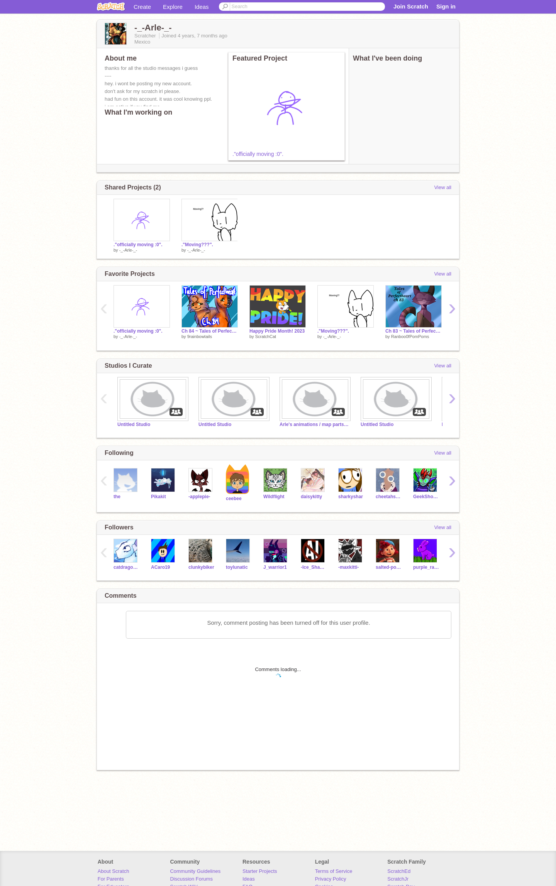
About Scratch (113, 871)
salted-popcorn (389, 567)
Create (142, 6)
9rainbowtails (199, 336)
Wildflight (273, 496)
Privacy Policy (330, 879)
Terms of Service (334, 871)
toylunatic (237, 567)
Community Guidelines (195, 871)
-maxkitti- (348, 567)
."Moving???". (197, 244)
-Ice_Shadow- (314, 567)
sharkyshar (350, 496)
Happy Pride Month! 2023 (277, 331)
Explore (173, 6)
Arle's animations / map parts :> (314, 424)
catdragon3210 (126, 567)
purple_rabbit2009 (426, 567)
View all (442, 187)
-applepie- (199, 496)
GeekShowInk (426, 496)
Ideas (202, 6)
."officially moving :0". (257, 154)
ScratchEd (398, 871)
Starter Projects (259, 871)
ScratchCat (265, 336)
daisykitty (311, 496)
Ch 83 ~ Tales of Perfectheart (413, 331)
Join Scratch (410, 6)
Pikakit (158, 496)
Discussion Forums (191, 879)
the (117, 496)
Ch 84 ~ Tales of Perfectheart (209, 331)
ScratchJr (398, 879)
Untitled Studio (133, 424)
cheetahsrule (389, 496)
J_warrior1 (275, 567)
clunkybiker (201, 567)
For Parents (111, 879)
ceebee (234, 498)
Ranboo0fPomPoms (410, 336)
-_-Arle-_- (128, 250)
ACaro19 (160, 567)
